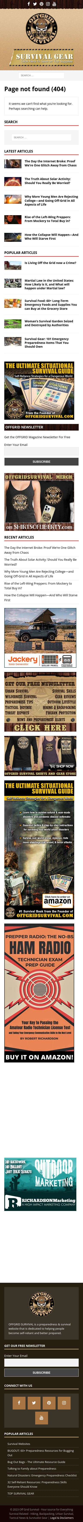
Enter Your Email (15, 445)
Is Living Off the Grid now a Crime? (50, 263)
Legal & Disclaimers (62, 1518)
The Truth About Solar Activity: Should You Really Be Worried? (48, 181)
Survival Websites (19, 1444)
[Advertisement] (41, 1108)
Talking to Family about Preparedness (32, 1468)
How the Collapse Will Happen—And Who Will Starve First (51, 237)
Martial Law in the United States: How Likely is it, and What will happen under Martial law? (49, 284)
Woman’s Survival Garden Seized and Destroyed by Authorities (49, 323)
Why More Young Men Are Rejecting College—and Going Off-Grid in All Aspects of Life (51, 200)
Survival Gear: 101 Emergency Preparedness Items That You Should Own (47, 343)
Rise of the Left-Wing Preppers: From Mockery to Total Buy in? (48, 219)
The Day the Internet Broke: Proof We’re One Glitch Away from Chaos (51, 163)
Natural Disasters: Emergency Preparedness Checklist (42, 1475)
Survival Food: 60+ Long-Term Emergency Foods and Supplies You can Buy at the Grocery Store (51, 304)
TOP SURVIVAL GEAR (21, 1493)
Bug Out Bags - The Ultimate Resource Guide (36, 1462)
